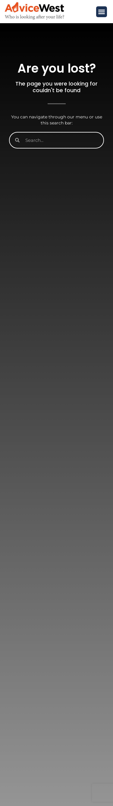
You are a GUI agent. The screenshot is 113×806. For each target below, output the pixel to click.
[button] (101, 11)
